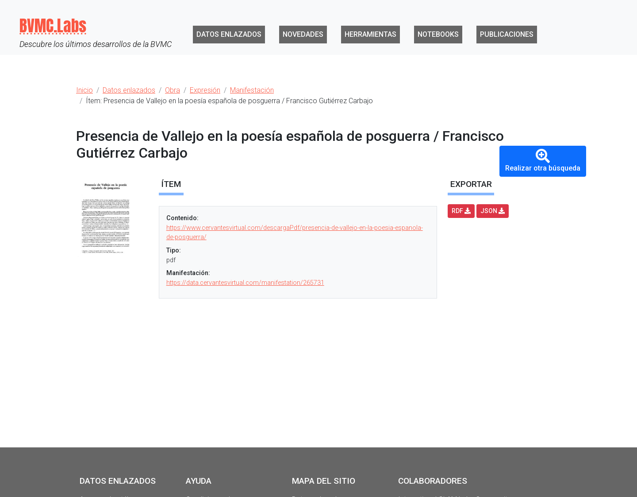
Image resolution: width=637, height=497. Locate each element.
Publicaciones (506, 34)
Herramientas (370, 34)
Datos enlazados (228, 34)
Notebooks (438, 34)
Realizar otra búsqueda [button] (542, 160)
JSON (492, 210)
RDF (461, 210)
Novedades (303, 34)
